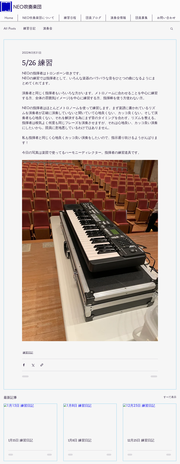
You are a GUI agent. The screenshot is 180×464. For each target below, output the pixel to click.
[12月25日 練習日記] (149, 419)
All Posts (10, 28)
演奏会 (47, 28)
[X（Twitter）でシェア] (33, 365)
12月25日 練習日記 (140, 440)
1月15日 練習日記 (20, 440)
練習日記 (29, 28)
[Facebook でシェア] (24, 365)
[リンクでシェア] (42, 365)
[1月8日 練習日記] (90, 419)
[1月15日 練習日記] (30, 419)
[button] (171, 28)
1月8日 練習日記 (79, 440)
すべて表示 (169, 397)
